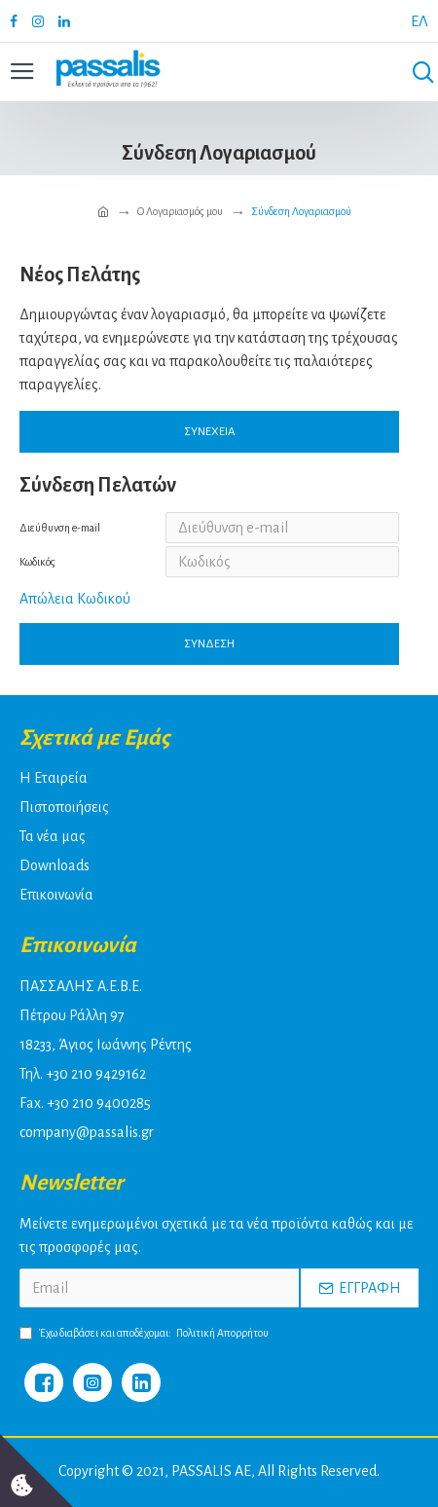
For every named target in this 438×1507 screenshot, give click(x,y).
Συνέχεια (210, 431)
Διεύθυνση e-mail (59, 527)
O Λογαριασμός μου (180, 211)
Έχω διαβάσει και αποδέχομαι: (145, 1333)
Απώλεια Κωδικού (74, 598)
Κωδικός (37, 562)
